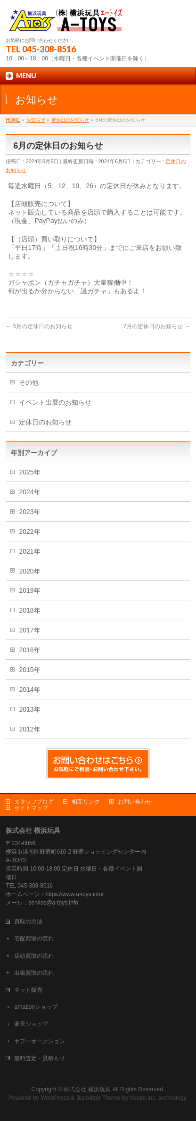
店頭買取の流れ (34, 956)
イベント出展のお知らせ (55, 402)
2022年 (29, 531)
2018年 (29, 610)
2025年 (29, 472)
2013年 (29, 709)
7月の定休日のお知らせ (156, 326)
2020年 (29, 571)
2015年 (29, 669)
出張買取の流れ (34, 973)
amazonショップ (35, 1007)
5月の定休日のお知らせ (39, 326)
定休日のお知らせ (45, 422)
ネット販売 (28, 990)
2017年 (29, 630)
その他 (29, 382)
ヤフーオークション (39, 1041)
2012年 (29, 729)
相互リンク (86, 801)
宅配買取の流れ (34, 938)
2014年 (29, 689)
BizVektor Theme (98, 1098)
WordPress (55, 1098)
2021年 (29, 551)
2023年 (29, 511)
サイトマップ (31, 808)
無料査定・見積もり (39, 1058)
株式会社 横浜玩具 (87, 1089)
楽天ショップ (31, 1024)
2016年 (29, 650)
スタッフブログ (34, 801)
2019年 (29, 590)
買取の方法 (28, 921)
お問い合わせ (135, 801)
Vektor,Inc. (143, 1098)
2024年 (29, 492)
